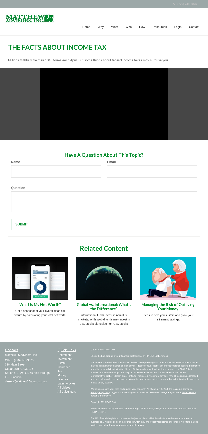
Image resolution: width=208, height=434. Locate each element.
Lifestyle (63, 379)
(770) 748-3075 (185, 4)
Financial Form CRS (105, 349)
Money (62, 375)
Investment (64, 359)
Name (15, 162)
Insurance (64, 367)
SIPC (102, 412)
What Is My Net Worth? (40, 304)
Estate (62, 363)
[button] (102, 21)
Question (18, 188)
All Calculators (67, 391)
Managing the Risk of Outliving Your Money (168, 306)
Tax (60, 371)
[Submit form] (21, 224)
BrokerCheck (161, 356)
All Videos (64, 387)
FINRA (94, 412)
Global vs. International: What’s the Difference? (104, 306)
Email (111, 162)
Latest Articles (66, 383)
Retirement (64, 355)
